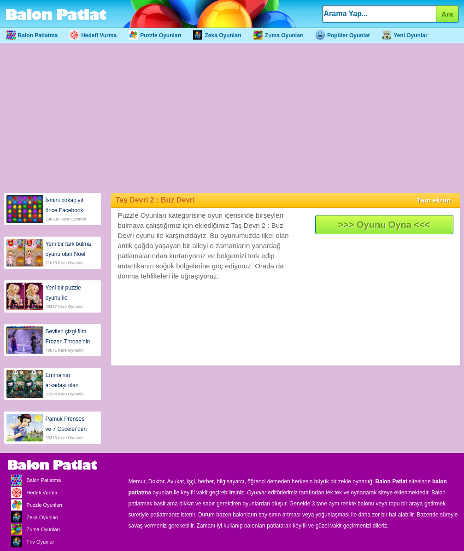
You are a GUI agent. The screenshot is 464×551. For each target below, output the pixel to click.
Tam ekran (434, 200)
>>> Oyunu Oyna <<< (384, 225)
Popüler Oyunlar (343, 35)
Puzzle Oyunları (155, 35)
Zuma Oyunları (278, 35)
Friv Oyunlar (30, 542)
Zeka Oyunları (217, 35)
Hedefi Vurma (93, 35)
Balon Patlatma (32, 35)
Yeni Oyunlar (404, 35)
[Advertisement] (232, 116)
